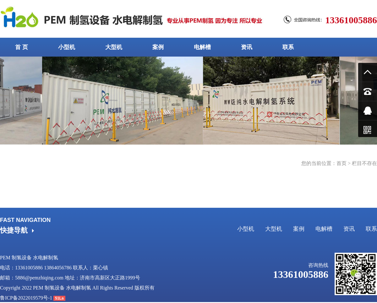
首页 (341, 163)
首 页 (21, 47)
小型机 (66, 47)
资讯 (246, 47)
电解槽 (202, 47)
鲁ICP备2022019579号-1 (26, 297)
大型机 (113, 47)
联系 (288, 47)
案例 (158, 47)
